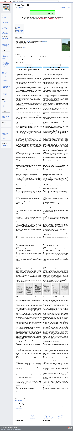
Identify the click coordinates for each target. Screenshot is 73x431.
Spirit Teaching (18, 410)
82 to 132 (28, 41)
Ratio (38, 416)
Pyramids (51, 415)
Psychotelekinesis (49, 413)
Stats (43, 41)
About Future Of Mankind (11, 429)
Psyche (31, 416)
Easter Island (48, 415)
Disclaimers (18, 429)
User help (59, 418)
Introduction (22, 410)
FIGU (16, 411)
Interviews (17, 409)
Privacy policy (3, 429)
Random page (60, 413)
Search (17, 418)
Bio (20, 408)
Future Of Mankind (6, 1)
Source (45, 41)
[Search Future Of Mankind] (36, 1)
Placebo (50, 416)
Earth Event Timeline (33, 415)
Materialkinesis (51, 414)
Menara (24, 47)
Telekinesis (45, 413)
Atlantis (34, 417)
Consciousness (34, 416)
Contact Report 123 (18, 400)
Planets (37, 417)
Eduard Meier (17, 408)
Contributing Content (60, 415)
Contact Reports (5, 145)
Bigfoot (45, 415)
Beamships (31, 417)
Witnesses (20, 409)
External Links (46, 418)
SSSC (18, 411)
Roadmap (65, 415)
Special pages (60, 414)
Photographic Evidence (33, 413)
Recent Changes (18, 417)
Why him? (22, 408)
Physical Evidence (32, 414)
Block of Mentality (46, 416)
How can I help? (60, 417)
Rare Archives (50, 418)
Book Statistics (51, 417)
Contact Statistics (46, 417)
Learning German (32, 418)
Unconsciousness (46, 414)
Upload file (59, 416)
